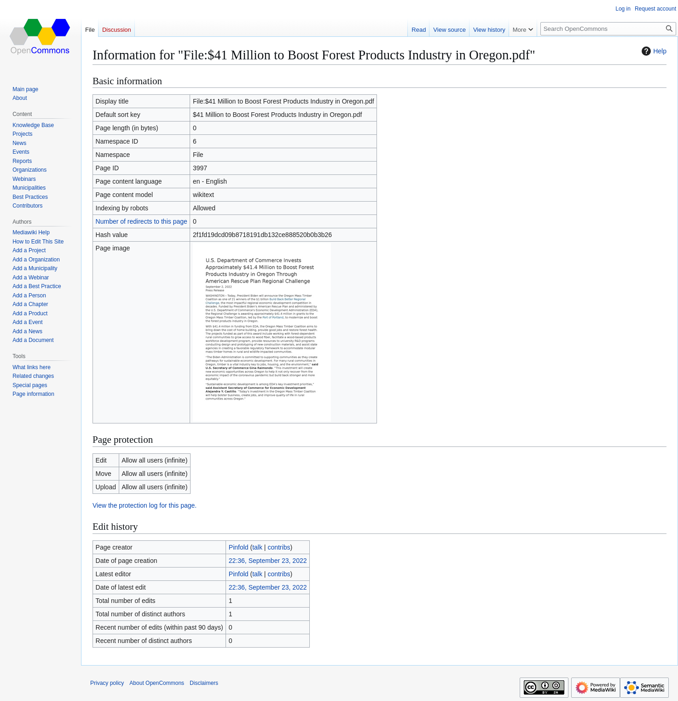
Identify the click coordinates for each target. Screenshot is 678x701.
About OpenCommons (156, 683)
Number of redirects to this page (141, 221)
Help (652, 51)
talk (257, 547)
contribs (278, 547)
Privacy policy (107, 683)
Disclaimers (204, 683)
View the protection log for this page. (145, 505)
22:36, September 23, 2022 (268, 560)
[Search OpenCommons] (608, 28)
